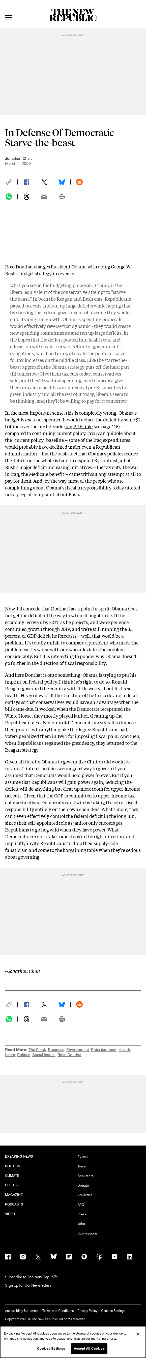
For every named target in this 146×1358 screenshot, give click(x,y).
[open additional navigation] (8, 11)
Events (82, 1156)
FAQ (80, 1204)
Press (81, 1214)
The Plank (37, 1049)
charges (42, 266)
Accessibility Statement (22, 1311)
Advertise (84, 1195)
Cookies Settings (113, 1311)
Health (124, 1049)
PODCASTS (14, 1204)
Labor (10, 1054)
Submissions (87, 1233)
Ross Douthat (69, 1054)
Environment (77, 1049)
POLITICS (12, 1166)
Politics (23, 1054)
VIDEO (10, 1214)
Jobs (81, 1223)
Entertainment (103, 1049)
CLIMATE (12, 1176)
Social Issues (43, 1054)
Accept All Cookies (89, 1348)
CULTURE (12, 1185)
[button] (11, 182)
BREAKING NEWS (19, 1156)
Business (56, 1049)
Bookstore (85, 1176)
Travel (81, 1166)
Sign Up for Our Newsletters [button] (28, 1285)
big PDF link (79, 426)
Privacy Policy (87, 1311)
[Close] (137, 1334)
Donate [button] (83, 1185)
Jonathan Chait (18, 158)
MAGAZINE (14, 1195)
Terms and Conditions (58, 1311)
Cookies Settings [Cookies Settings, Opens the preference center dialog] (51, 1348)
